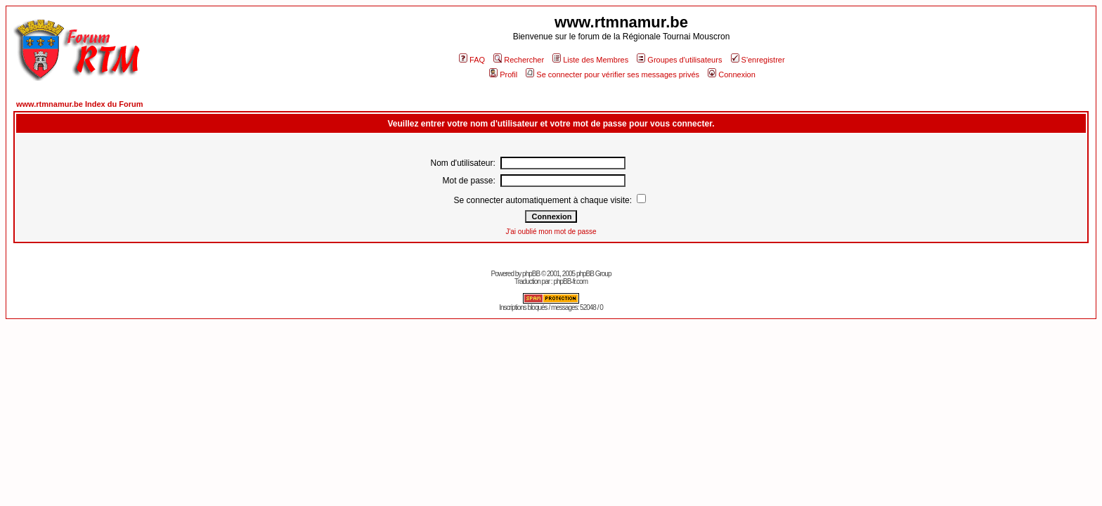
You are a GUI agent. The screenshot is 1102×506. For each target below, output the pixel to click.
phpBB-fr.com (570, 281)
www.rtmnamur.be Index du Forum (79, 104)
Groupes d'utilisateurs (679, 60)
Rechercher (518, 60)
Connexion (732, 74)
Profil (503, 74)
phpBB (531, 274)
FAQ (472, 60)
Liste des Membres (590, 60)
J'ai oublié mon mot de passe (550, 231)
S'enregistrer (758, 60)
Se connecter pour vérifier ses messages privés (612, 74)
